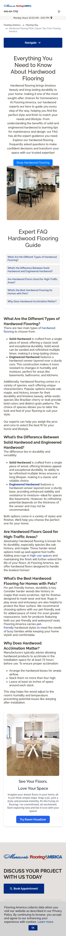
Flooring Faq (32, 25)
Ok (33, 928)
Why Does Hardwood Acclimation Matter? (32, 301)
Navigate (33, 42)
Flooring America (12, 25)
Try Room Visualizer (33, 819)
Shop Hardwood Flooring (33, 162)
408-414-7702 (11, 11)
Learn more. (46, 921)
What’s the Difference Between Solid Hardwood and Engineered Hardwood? (30, 270)
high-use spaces (41, 555)
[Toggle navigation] (59, 11)
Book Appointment (24, 888)
